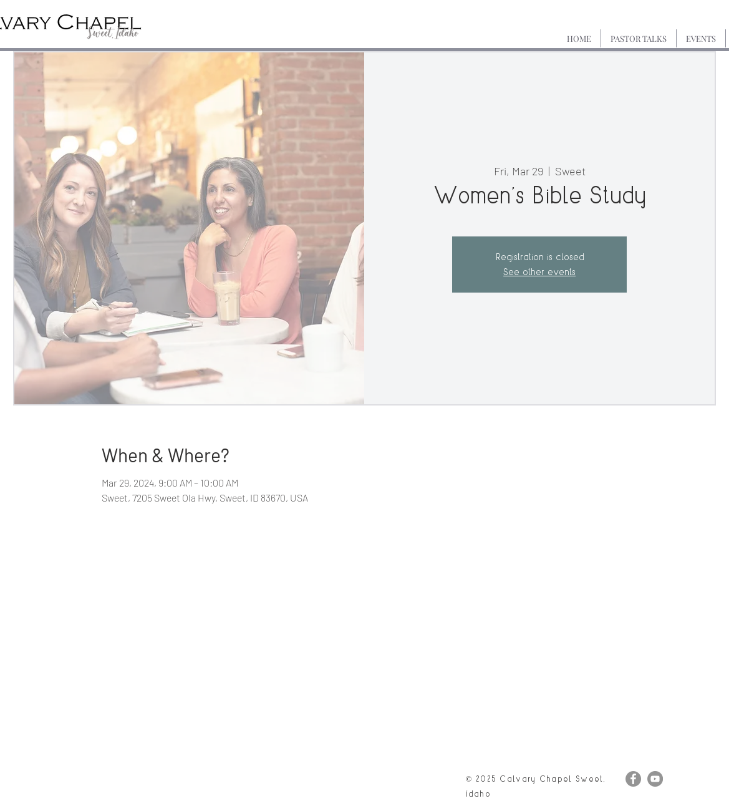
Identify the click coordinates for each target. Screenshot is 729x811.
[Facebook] (633, 779)
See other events (539, 271)
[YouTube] (655, 779)
